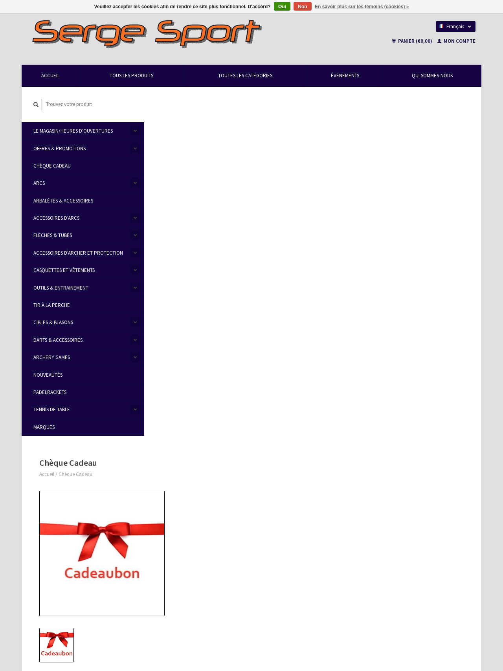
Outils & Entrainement (60, 287)
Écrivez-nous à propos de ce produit (332, 308)
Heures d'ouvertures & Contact (184, 491)
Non (302, 6)
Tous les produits (131, 75)
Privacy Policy (167, 519)
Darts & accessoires (58, 340)
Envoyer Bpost (310, 205)
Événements (345, 75)
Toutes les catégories (245, 75)
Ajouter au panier (337, 285)
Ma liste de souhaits (389, 519)
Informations (170, 358)
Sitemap (265, 509)
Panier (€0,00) (412, 41)
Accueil (50, 75)
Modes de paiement (277, 490)
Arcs (39, 183)
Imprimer (303, 335)
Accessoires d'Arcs (56, 218)
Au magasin (307, 186)
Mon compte (456, 41)
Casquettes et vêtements (64, 270)
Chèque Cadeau (52, 165)
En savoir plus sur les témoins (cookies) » (362, 6)
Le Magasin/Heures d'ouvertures (73, 131)
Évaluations (207, 358)
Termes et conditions (174, 509)
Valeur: (298, 220)
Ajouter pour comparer (318, 326)
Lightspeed (134, 637)
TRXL (376, 561)
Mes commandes (387, 500)
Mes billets (379, 509)
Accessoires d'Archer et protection (78, 253)
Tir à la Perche (51, 305)
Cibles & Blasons (53, 322)
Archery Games (51, 357)
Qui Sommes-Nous (432, 75)
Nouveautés (47, 375)
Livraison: (300, 176)
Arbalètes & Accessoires (63, 200)
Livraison (266, 500)
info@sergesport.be (64, 509)
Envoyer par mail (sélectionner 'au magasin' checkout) (353, 196)
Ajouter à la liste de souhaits (323, 317)
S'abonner (167, 598)
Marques (44, 427)
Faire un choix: (306, 167)
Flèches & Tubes (52, 235)
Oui (282, 6)
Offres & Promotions (59, 148)
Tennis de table (51, 410)
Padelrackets (49, 392)
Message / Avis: (304, 263)
